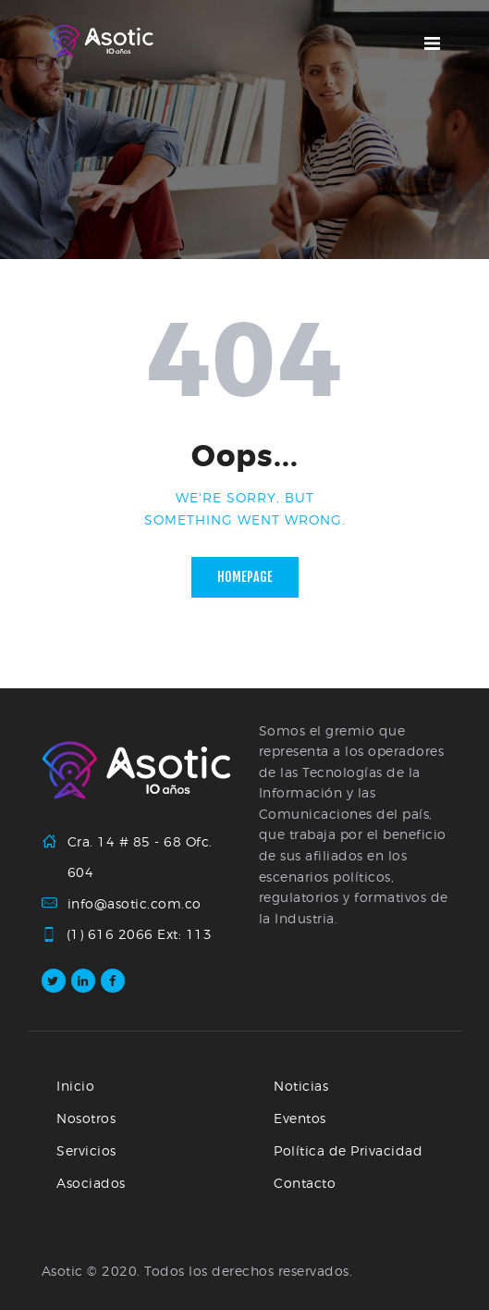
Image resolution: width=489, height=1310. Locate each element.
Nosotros (86, 1118)
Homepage (245, 577)
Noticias (301, 1086)
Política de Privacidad (348, 1150)
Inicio (75, 1086)
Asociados (91, 1183)
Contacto (305, 1183)
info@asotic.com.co (134, 903)
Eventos (300, 1118)
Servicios (86, 1150)
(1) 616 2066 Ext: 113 (140, 935)
